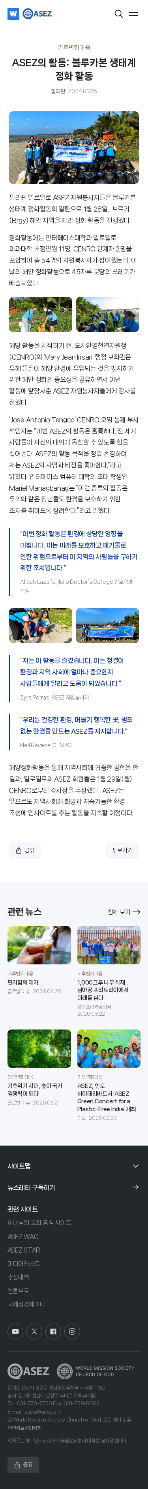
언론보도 (18, 1291)
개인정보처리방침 (24, 1428)
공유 (24, 850)
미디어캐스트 (23, 1263)
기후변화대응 (74, 47)
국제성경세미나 (26, 1304)
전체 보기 (124, 912)
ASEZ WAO (23, 1236)
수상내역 (18, 1277)
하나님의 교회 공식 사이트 (39, 1222)
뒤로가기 (122, 850)
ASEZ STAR (23, 1250)
